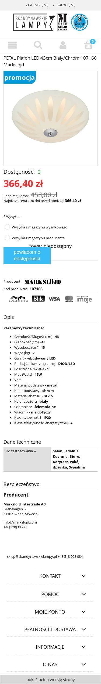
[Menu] (12, 45)
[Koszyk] (88, 45)
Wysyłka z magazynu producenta (38, 237)
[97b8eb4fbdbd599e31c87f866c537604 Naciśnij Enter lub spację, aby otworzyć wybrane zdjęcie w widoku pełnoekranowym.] (50, 118)
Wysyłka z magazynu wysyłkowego (39, 227)
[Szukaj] (38, 45)
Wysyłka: (12, 216)
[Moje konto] (63, 45)
